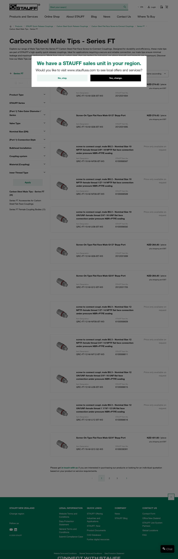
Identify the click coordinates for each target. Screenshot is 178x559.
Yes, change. (115, 78)
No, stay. (62, 78)
